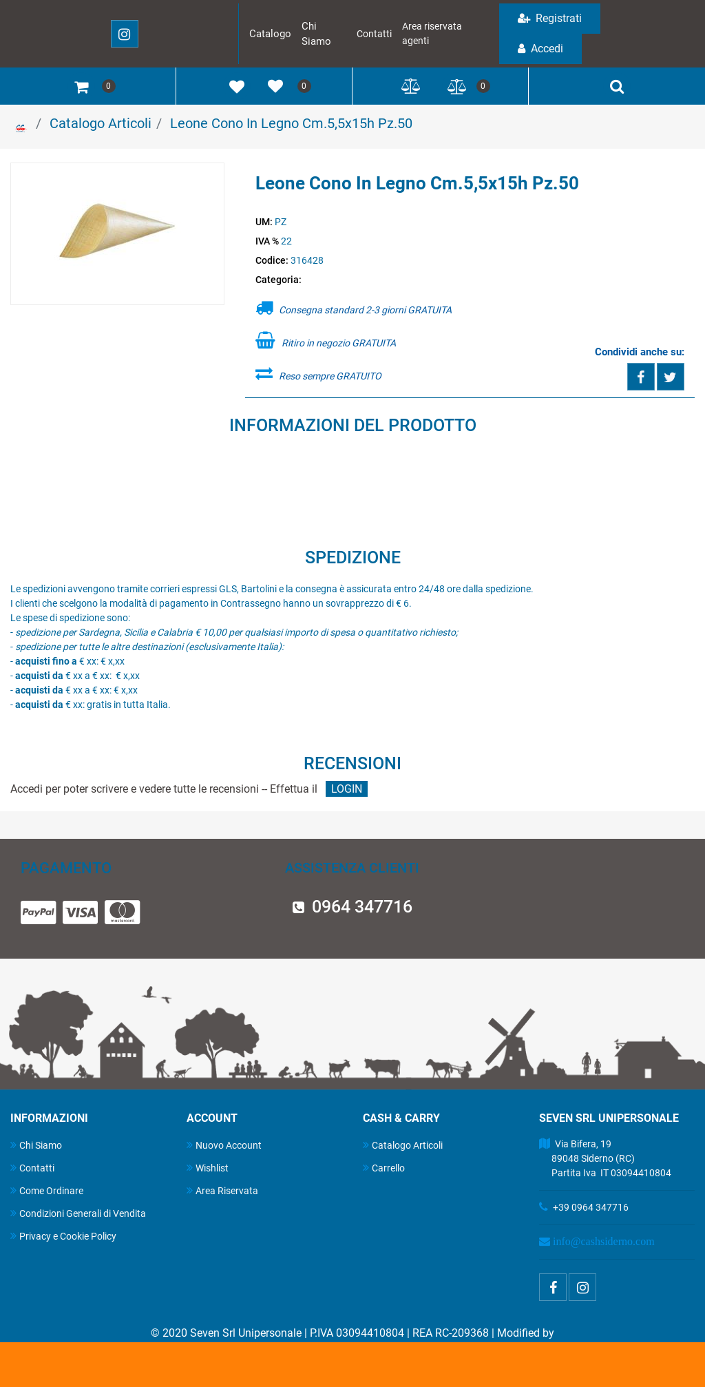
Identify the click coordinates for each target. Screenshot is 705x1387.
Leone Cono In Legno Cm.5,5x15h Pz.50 (291, 123)
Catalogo (270, 34)
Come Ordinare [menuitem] (46, 1190)
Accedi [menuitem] (540, 48)
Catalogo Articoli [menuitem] (403, 1145)
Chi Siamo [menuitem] (36, 1145)
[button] (118, 234)
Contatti (374, 33)
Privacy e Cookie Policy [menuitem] (63, 1236)
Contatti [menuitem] (32, 1168)
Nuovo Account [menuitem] (224, 1145)
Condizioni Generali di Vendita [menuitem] (78, 1213)
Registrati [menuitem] (550, 18)
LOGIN (346, 788)
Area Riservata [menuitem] (222, 1190)
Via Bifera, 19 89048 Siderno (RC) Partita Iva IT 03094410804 (605, 1158)
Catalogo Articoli (100, 123)
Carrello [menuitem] (384, 1168)
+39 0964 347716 (591, 1207)
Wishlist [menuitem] (208, 1168)
